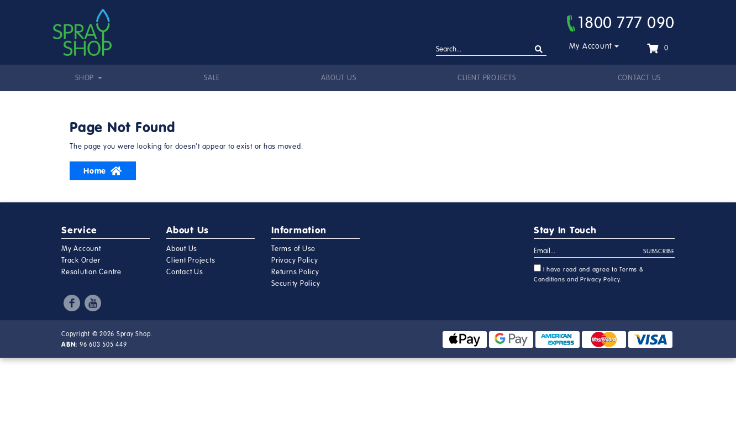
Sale (211, 78)
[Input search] (491, 50)
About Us (338, 78)
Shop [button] (85, 78)
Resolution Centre (91, 272)
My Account (591, 46)
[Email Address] (589, 251)
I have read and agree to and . (589, 273)
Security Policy (295, 283)
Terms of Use (293, 248)
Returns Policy (295, 272)
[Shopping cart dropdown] (658, 48)
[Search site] (539, 49)
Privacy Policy (294, 260)
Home (102, 171)
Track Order (80, 260)
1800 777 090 (621, 23)
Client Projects (487, 78)
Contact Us (639, 78)
